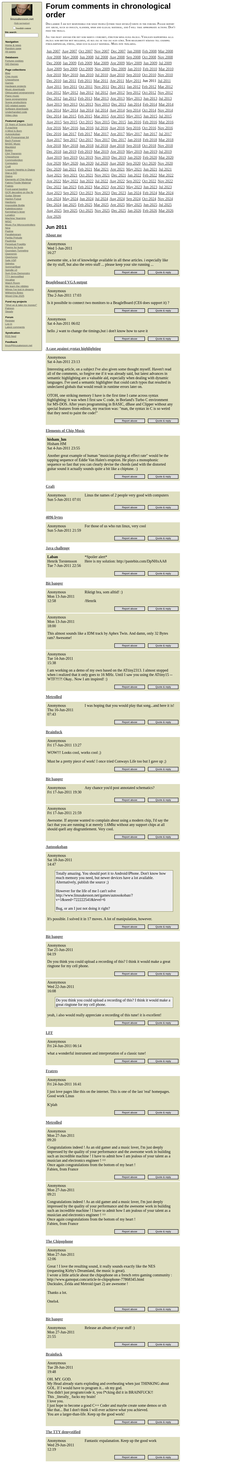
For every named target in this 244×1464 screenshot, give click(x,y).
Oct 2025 (86, 210)
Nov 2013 (102, 104)
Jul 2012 (101, 92)
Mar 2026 (166, 210)
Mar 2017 (101, 134)
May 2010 (70, 75)
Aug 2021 (54, 175)
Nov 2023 (102, 193)
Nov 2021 (102, 175)
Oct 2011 (86, 87)
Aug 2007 (69, 51)
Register (10, 320)
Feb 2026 (150, 210)
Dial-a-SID (11, 173)
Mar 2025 (101, 205)
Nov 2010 (165, 75)
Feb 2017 (85, 134)
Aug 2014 (117, 110)
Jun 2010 (87, 75)
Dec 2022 (54, 187)
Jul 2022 (101, 181)
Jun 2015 (150, 116)
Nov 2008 (165, 57)
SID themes (12, 64)
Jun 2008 (87, 57)
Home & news (13, 45)
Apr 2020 (54, 163)
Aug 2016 (117, 128)
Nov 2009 (102, 69)
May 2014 (70, 110)
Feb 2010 (150, 69)
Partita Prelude (13, 237)
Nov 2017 (102, 140)
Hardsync (10, 202)
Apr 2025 (117, 205)
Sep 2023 (70, 193)
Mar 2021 (101, 169)
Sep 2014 (133, 110)
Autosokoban (12, 134)
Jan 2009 (69, 63)
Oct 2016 (149, 128)
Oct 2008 (149, 57)
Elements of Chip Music (18, 179)
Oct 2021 (86, 175)
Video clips (11, 115)
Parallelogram (13, 234)
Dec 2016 (54, 134)
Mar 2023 (101, 187)
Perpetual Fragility (15, 244)
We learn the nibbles (17, 286)
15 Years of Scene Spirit (19, 124)
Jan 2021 (69, 169)
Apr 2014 (54, 110)
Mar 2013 (101, 98)
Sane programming (16, 99)
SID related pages (15, 105)
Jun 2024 (87, 199)
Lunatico (10, 215)
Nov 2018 (165, 146)
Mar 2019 (101, 151)
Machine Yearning (15, 218)
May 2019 (134, 151)
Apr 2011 (117, 81)
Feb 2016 (150, 122)
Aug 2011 (54, 87)
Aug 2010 (117, 75)
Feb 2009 (85, 63)
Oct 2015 (86, 122)
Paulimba (10, 240)
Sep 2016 (133, 128)
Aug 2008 (117, 57)
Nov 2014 (165, 110)
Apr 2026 (54, 216)
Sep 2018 (133, 146)
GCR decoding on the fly (19, 192)
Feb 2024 (150, 193)
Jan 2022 (134, 175)
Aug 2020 (117, 163)
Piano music (12, 95)
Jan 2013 (69, 98)
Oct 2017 (86, 140)
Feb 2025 (85, 205)
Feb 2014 (150, 104)
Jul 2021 (165, 169)
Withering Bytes (14, 292)
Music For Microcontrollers (20, 224)
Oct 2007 (86, 51)
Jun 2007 (53, 51)
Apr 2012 (54, 92)
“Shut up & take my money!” (21, 305)
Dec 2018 (54, 151)
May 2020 (70, 163)
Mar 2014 (166, 104)
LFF (49, 1033)
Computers (11, 163)
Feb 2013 (85, 98)
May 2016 (70, 128)
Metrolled (54, 697)
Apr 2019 (117, 151)
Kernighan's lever (15, 211)
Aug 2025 (54, 210)
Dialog (8, 176)
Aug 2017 (54, 140)
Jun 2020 (87, 163)
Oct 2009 (86, 69)
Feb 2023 (85, 187)
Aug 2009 (54, 69)
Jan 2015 (69, 116)
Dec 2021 (118, 175)
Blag (7, 73)
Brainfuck (54, 732)
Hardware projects (15, 86)
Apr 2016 (54, 128)
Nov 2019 (102, 157)
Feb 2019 (85, 151)
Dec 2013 (118, 104)
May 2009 (134, 63)
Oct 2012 (149, 92)
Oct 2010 (149, 75)
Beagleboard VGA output (66, 282)
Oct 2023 (86, 193)
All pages (10, 51)
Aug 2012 (117, 92)
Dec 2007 (118, 51)
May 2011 (133, 81)
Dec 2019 (118, 157)
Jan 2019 (69, 151)
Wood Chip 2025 (14, 295)
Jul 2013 (165, 98)
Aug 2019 (54, 157)
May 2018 (70, 146)
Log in (8, 323)
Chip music (11, 76)
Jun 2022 (87, 181)
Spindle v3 (11, 270)
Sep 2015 (70, 122)
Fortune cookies (14, 60)
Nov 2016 (165, 128)
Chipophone (12, 79)
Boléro (9, 150)
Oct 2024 (149, 199)
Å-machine (11, 127)
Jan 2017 (69, 134)
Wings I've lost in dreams (19, 289)
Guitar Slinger (13, 195)
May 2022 (70, 181)
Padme (9, 231)
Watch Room (12, 283)
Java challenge (58, 548)
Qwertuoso (11, 257)
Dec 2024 (54, 205)
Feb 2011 (85, 81)
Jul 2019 (165, 151)
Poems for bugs (14, 247)
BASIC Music (12, 143)
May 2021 (134, 169)
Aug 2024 (117, 199)
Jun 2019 (150, 151)
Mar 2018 (166, 140)
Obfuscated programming (19, 92)
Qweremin (11, 253)
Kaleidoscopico (13, 208)
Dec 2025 (118, 210)
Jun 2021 (150, 169)
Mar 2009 (101, 63)
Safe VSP (10, 260)
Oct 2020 (149, 163)
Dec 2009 (118, 69)
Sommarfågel (12, 266)
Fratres (9, 185)
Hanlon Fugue (13, 198)
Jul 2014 (101, 110)
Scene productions (15, 102)
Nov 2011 (101, 87)
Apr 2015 (117, 116)
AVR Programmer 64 (17, 137)
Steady (9, 311)
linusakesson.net (22, 19)
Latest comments (15, 327)
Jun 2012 (87, 92)
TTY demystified (14, 276)
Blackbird (10, 147)
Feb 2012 (149, 87)
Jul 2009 (165, 63)
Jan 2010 (134, 69)
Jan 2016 (134, 122)
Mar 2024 (166, 193)
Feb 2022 (150, 175)
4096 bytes (54, 517)
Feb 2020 (150, 157)
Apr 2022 (54, 181)
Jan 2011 (69, 81)
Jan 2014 (134, 104)
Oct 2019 (86, 157)
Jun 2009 (150, 63)
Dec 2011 (118, 87)
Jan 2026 (134, 210)
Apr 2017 (117, 134)
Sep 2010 (133, 75)
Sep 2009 (70, 69)
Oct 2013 (86, 104)
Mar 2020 (166, 157)
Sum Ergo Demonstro (17, 273)
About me (54, 235)
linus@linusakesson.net (18, 345)
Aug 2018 (117, 146)
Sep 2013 (70, 104)
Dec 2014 (54, 116)
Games (9, 82)
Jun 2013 (150, 98)
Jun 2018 (87, 146)
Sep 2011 (70, 87)
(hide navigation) (22, 23)
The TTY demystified (63, 1432)
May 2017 (134, 134)
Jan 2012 (133, 87)
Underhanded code (16, 112)
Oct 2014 (149, 110)
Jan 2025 (69, 205)
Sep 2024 (133, 199)
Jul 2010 (101, 75)
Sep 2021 (70, 175)
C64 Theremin (13, 153)
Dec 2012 (54, 98)
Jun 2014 (87, 110)
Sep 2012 (133, 92)
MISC (8, 221)
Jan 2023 (69, 187)
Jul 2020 (101, 163)
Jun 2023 (150, 187)
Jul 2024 (101, 199)
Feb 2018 (150, 140)
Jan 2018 (134, 140)
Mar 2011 (100, 81)
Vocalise (10, 279)
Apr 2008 (54, 57)
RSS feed (10, 336)
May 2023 (134, 187)
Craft (8, 166)
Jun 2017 (150, 134)
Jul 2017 (165, 134)
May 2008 (70, 57)
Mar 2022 (166, 175)
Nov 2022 (165, 181)
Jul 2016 (101, 128)
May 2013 (134, 98)
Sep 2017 (70, 140)
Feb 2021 (85, 169)
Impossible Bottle (15, 205)
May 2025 (134, 205)
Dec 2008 (54, 63)
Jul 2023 (165, 187)
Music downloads (15, 89)
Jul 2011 (164, 81)
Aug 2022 (117, 181)
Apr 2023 (117, 187)
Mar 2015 (101, 116)
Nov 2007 (101, 51)
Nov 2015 (102, 122)
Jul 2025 (165, 205)
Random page (13, 48)
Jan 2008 (134, 51)
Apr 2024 (54, 199)
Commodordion (14, 160)
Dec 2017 (118, 140)
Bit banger (54, 583)
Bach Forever (13, 140)
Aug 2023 (54, 193)
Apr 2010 (54, 75)
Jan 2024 (134, 193)
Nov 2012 (165, 92)
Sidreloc (9, 263)
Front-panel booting (16, 189)
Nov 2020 (165, 163)
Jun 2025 (150, 205)
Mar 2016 (166, 122)
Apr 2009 (117, 63)
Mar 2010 (166, 69)
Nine (7, 228)
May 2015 (134, 116)
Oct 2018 (149, 146)
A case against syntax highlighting (73, 348)
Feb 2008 (149, 51)
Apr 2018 (54, 146)
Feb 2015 (85, 116)
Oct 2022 (149, 181)
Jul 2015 (165, 116)
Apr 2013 (117, 98)
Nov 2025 (102, 210)
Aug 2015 (54, 122)
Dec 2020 (54, 169)
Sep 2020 (133, 163)
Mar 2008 (165, 51)
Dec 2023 (118, 193)
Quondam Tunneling (16, 250)
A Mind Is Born (13, 130)
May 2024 (70, 199)
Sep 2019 (70, 157)
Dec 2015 (118, 122)
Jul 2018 (101, 146)
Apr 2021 (117, 169)
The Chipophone (59, 1241)
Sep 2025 (70, 210)
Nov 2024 (165, 199)
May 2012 (70, 92)
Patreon (9, 308)
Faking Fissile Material (18, 182)
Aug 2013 (54, 104)
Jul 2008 (101, 57)
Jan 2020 (134, 157)
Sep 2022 (133, 181)
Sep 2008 (133, 57)
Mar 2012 (165, 87)
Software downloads (16, 108)
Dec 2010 (54, 81)
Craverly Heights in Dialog (20, 169)
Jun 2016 (87, 128)
